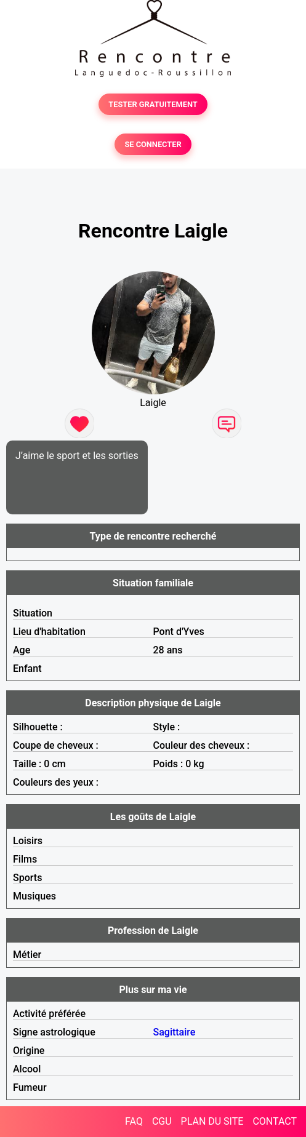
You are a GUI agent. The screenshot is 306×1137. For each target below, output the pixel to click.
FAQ (134, 1121)
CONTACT (274, 1121)
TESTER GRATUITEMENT (153, 104)
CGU (162, 1121)
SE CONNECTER (152, 144)
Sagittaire (174, 1032)
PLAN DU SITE (212, 1121)
